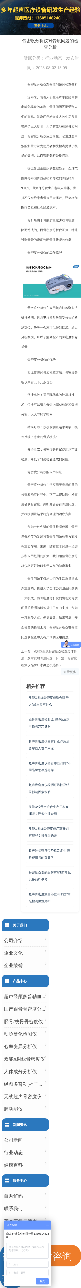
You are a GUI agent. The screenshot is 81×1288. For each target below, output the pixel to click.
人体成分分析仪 (20, 1071)
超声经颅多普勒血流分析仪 (25, 996)
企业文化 (13, 952)
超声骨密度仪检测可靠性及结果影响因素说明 (49, 788)
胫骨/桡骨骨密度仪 (23, 1021)
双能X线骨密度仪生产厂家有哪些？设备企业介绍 (49, 810)
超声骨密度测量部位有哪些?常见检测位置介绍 (50, 897)
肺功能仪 (13, 1109)
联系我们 (13, 1208)
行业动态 (53, 58)
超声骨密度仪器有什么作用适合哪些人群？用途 (49, 744)
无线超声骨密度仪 (23, 1096)
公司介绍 (13, 940)
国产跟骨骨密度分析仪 (25, 1009)
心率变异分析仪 (20, 1046)
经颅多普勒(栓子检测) (25, 1084)
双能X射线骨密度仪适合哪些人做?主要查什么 (49, 701)
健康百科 (13, 1165)
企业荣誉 (13, 965)
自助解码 (13, 1195)
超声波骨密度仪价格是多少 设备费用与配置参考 (49, 854)
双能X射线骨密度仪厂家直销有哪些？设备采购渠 (49, 832)
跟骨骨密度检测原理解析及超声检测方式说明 (49, 722)
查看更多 (70, 672)
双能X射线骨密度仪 (24, 1059)
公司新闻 (13, 1140)
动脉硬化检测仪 (20, 1033)
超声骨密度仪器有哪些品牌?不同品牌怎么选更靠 (50, 766)
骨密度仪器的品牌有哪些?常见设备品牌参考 (50, 875)
